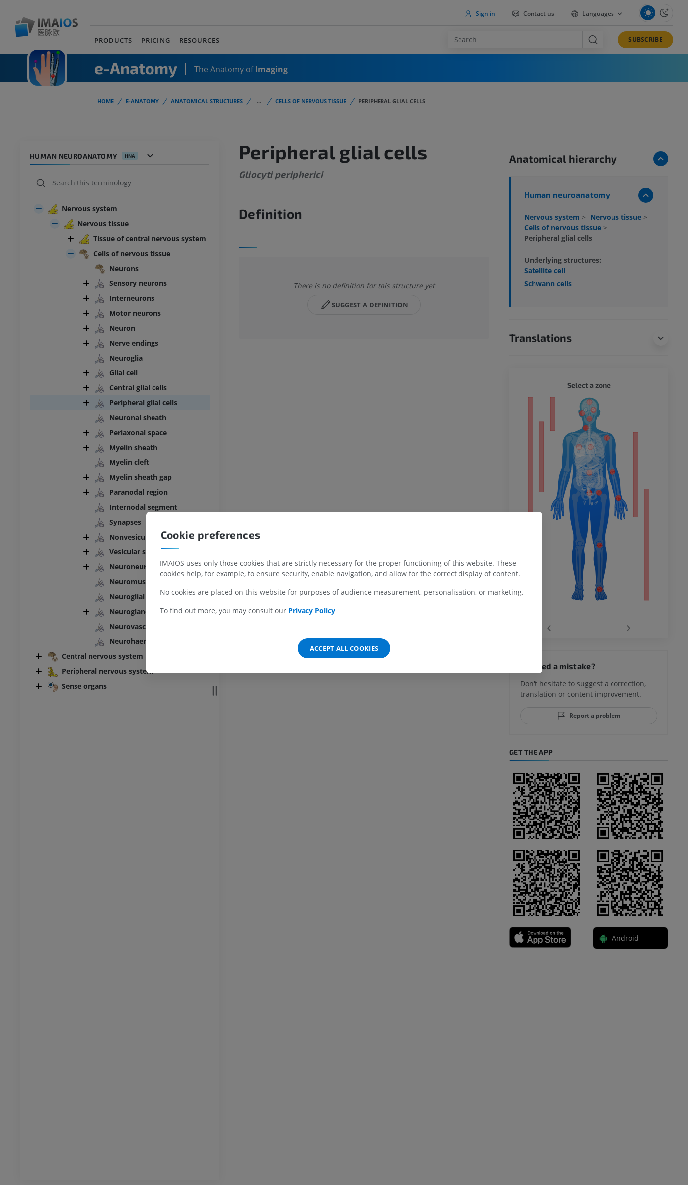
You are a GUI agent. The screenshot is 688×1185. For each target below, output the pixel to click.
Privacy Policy (311, 610)
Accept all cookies (344, 648)
